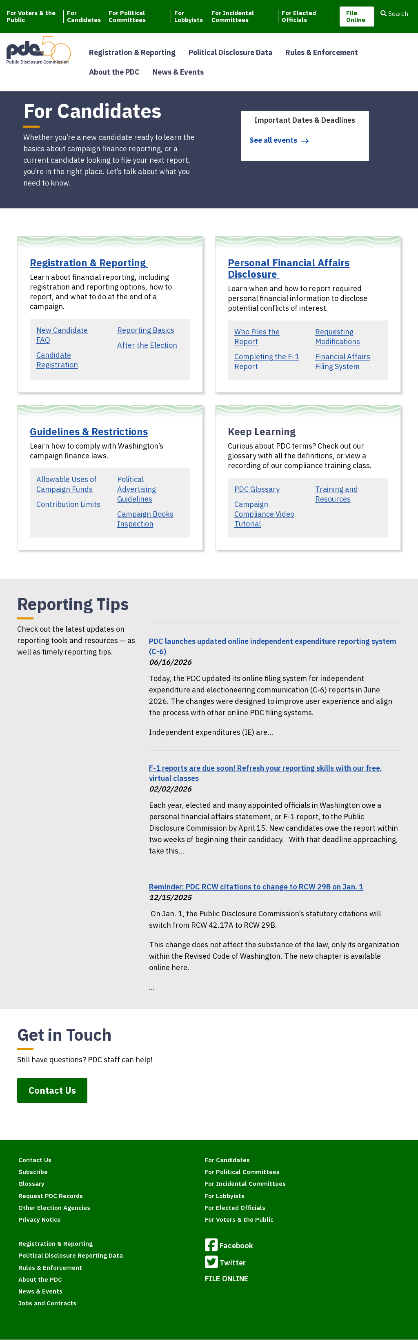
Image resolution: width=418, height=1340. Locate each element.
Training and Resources (336, 494)
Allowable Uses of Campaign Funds (66, 484)
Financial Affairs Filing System (342, 361)
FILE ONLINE (227, 1278)
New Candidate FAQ (62, 335)
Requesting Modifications (337, 336)
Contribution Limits (68, 504)
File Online (355, 16)
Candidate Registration (57, 359)
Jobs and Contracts (47, 1303)
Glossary (31, 1183)
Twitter (225, 1263)
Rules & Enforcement (321, 52)
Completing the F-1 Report (266, 361)
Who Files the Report (257, 336)
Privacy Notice (39, 1219)
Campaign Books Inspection (145, 518)
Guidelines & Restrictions (89, 431)
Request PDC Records (50, 1196)
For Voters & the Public (31, 16)
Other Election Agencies (54, 1208)
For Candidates (84, 16)
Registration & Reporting (132, 52)
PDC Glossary (257, 489)
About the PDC (114, 72)
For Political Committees (127, 16)
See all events (273, 140)
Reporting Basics (145, 330)
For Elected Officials (299, 16)
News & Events (178, 72)
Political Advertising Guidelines (136, 489)
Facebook (229, 1246)
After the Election (147, 345)
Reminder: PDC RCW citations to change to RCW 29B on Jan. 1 (256, 886)
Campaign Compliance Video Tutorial (264, 514)
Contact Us (52, 1090)
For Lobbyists (188, 16)
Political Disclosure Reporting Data (70, 1255)
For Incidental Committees (232, 16)
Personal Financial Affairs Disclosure (288, 268)
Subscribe (33, 1172)
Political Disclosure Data (230, 52)
